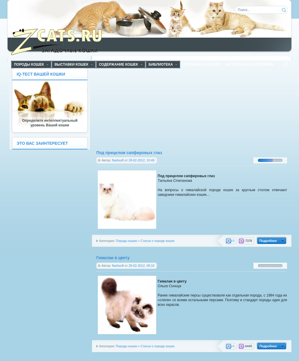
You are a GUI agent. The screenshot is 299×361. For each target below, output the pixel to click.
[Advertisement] (146, 109)
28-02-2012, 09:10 (141, 265)
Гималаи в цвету (113, 258)
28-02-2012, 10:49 (141, 160)
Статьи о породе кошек (157, 241)
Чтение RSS (285, 64)
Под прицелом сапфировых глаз (129, 153)
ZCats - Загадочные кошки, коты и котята (59, 40)
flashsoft (118, 160)
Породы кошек (126, 241)
